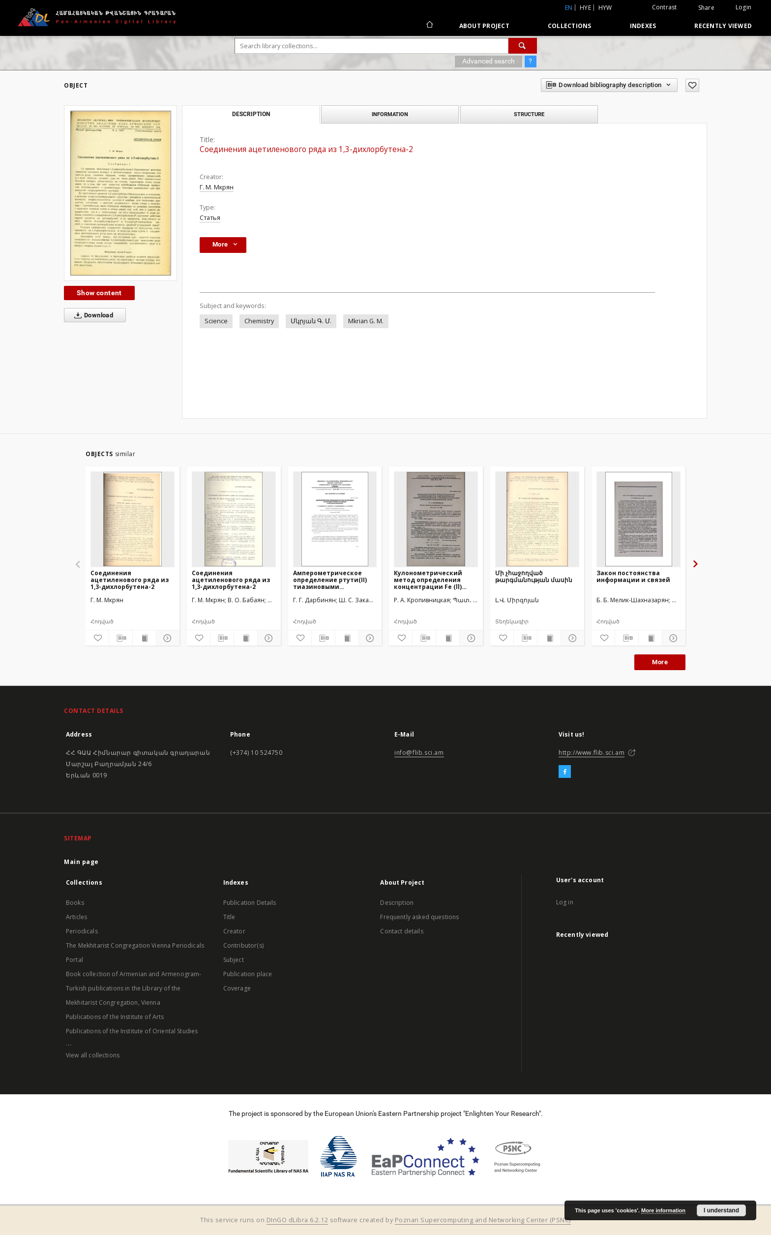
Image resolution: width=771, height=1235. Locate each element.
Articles (76, 917)
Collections (570, 26)
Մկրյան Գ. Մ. (311, 321)
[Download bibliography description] (120, 638)
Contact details (401, 931)
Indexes (643, 26)
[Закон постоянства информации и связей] (638, 519)
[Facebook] (565, 772)
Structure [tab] (529, 114)
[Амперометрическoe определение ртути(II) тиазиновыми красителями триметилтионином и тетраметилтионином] (335, 519)
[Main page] (429, 25)
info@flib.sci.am (419, 752)
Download (91, 315)
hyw (605, 7)
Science (216, 321)
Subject (233, 960)
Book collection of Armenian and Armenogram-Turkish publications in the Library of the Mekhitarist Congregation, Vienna (133, 988)
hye (585, 7)
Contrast (664, 7)
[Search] (522, 46)
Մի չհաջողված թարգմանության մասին (533, 576)
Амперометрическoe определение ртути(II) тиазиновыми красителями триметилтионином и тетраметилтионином (330, 580)
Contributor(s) (243, 945)
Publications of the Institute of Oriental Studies (132, 1031)
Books (75, 902)
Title (229, 917)
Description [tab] (251, 114)
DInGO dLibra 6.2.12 (297, 1220)
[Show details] (166, 638)
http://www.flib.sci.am (591, 752)
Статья (210, 218)
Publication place (247, 974)
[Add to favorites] (692, 85)
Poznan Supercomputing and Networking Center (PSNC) (483, 1220)
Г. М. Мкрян (217, 187)
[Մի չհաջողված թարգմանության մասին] (537, 519)
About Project (484, 26)
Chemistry (259, 321)
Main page (81, 862)
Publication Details (249, 902)
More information (663, 1210)
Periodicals (82, 931)
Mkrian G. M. (366, 321)
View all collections (92, 1055)
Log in (564, 902)
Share (706, 8)
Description (397, 902)
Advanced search (488, 61)
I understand (721, 1210)
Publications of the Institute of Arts (115, 1017)
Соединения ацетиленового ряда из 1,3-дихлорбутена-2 (129, 580)
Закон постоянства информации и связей (633, 576)
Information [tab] (390, 114)
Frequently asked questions (419, 917)
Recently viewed (723, 26)
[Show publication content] (144, 638)
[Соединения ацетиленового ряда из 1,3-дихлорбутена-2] (132, 519)
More (660, 662)
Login (743, 7)
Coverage (237, 988)
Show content (99, 293)
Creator (234, 931)
